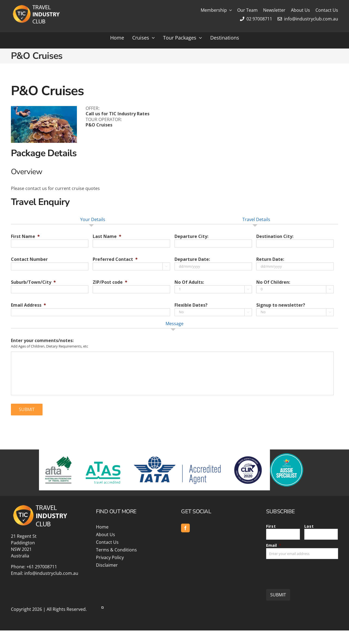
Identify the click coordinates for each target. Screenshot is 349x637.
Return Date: (270, 259)
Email (273, 545)
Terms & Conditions (116, 550)
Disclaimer (107, 565)
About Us (105, 535)
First (271, 526)
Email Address (28, 305)
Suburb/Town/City (33, 282)
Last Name (107, 236)
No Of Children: (273, 282)
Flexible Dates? (190, 305)
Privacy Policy (110, 557)
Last (309, 526)
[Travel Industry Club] (36, 6)
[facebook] (185, 528)
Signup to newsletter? (280, 305)
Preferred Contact (115, 259)
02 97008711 (256, 19)
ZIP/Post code (110, 282)
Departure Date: (192, 259)
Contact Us (107, 542)
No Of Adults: (189, 282)
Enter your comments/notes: (42, 340)
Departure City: (191, 236)
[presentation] (307, 571)
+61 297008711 (41, 567)
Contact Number (29, 259)
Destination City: (274, 236)
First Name (25, 236)
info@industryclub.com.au (308, 19)
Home (102, 527)
